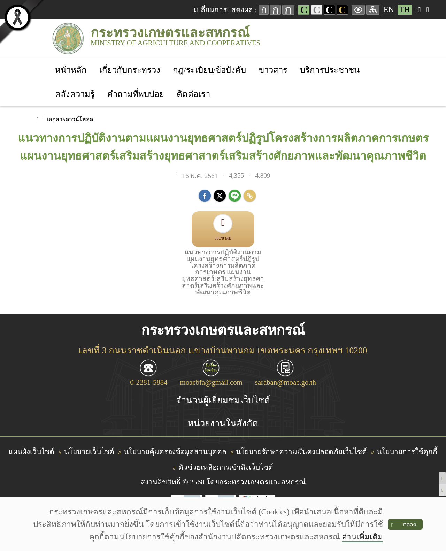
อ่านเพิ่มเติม (362, 537)
